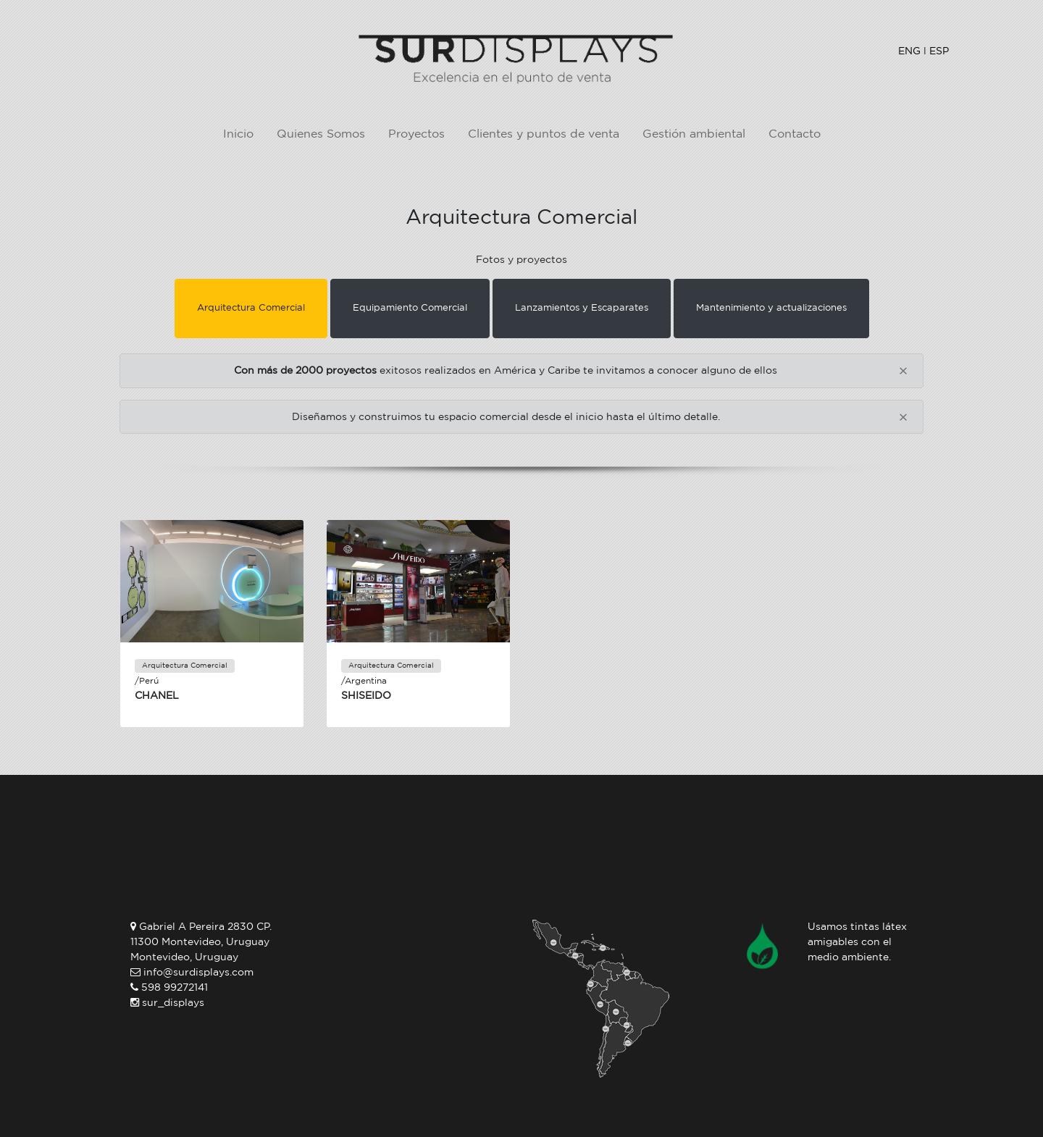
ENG (909, 51)
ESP (939, 51)
